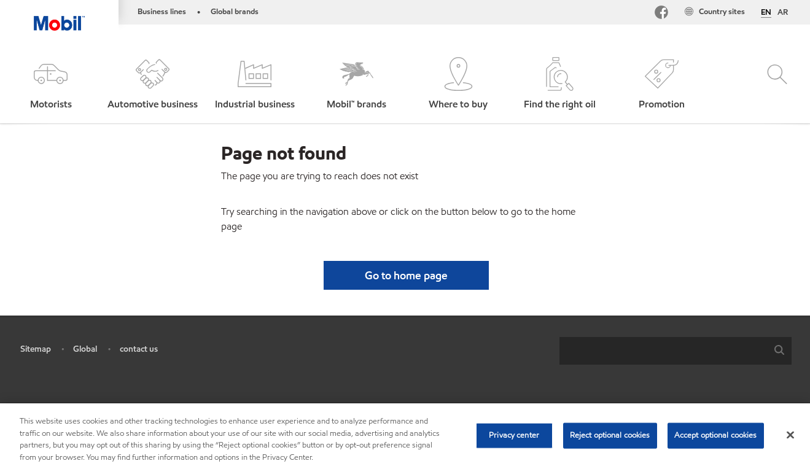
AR (782, 12)
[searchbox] (663, 351)
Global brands (235, 11)
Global (85, 349)
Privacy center (514, 440)
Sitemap (35, 349)
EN (766, 13)
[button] (51, 84)
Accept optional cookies (715, 440)
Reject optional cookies (610, 440)
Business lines (162, 11)
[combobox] (675, 351)
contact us (139, 349)
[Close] (790, 440)
